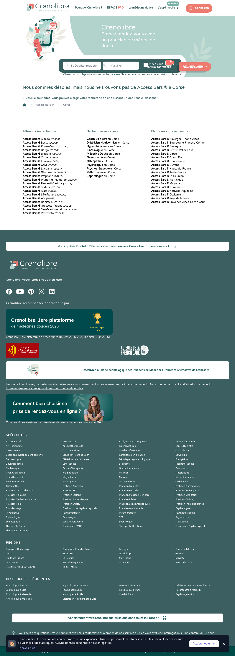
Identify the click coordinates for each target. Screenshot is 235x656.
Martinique (167, 179)
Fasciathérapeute (184, 464)
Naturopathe (69, 481)
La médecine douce (141, 7)
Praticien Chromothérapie (19, 490)
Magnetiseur (69, 477)
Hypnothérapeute (15, 472)
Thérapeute (181, 521)
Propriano (43, 176)
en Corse (103, 139)
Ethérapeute (69, 464)
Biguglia (42, 153)
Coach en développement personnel (25, 455)
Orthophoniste (127, 481)
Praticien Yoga (13, 508)
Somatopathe (13, 521)
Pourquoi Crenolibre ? (88, 7)
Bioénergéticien (127, 446)
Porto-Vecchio (45, 146)
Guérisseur (181, 468)
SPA (121, 517)
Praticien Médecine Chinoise (21, 499)
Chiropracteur (13, 450)
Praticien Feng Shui (129, 490)
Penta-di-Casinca (47, 183)
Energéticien (182, 459)
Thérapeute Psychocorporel (190, 526)
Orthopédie (181, 481)
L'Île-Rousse (44, 194)
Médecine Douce (15, 481)
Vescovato (43, 213)
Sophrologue (126, 521)
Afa (39, 198)
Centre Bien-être (184, 446)
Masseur (123, 477)
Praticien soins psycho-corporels (80, 508)
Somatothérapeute (73, 521)
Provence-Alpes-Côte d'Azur (178, 202)
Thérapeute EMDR (73, 526)
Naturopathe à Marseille (188, 590)
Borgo (40, 150)
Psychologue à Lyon (185, 594)
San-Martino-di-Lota (49, 209)
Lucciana (42, 168)
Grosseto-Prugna (47, 205)
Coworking (181, 455)
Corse (66, 104)
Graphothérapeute (129, 468)
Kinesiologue (182, 472)
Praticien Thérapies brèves (189, 504)
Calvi (39, 165)
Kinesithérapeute (15, 477)
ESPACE (115, 7)
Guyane (165, 165)
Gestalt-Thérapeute (73, 468)
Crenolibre (13, 280)
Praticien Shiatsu (71, 504)
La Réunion (167, 176)
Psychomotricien (71, 513)
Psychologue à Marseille (19, 594)
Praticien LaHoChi (72, 495)
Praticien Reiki (13, 504)
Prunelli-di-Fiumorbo (49, 179)
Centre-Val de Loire (172, 150)
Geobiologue (12, 468)
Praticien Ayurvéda (73, 486)
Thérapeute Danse (16, 526)
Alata (40, 191)
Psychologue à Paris (16, 585)
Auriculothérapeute (73, 446)
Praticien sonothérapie (131, 508)
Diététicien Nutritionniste (76, 459)
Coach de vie (182, 450)
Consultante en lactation (132, 455)
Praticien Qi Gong (184, 499)
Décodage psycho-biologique (134, 459)
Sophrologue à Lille (16, 590)
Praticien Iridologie (16, 495)
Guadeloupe (168, 161)
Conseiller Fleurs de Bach (76, 455)
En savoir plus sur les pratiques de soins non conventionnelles (44, 388)
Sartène (41, 187)
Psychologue (12, 513)
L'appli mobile (168, 7)
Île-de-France (168, 172)
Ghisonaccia (44, 172)
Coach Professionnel (130, 450)
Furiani (41, 161)
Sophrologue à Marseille (75, 585)
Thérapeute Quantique (18, 530)
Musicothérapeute (185, 477)
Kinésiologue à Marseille (19, 599)
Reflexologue (13, 517)
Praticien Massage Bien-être (134, 495)
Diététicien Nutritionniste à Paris (192, 585)
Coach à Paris (126, 594)
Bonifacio (42, 202)
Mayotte (165, 183)
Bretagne (166, 146)
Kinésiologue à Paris (129, 590)
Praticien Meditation (186, 495)
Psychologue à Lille (73, 590)
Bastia (40, 142)
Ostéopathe (12, 486)
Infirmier (123, 472)
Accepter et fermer (204, 643)
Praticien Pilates (127, 499)
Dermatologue (13, 459)
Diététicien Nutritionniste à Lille (79, 599)
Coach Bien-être (71, 450)
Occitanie (166, 194)
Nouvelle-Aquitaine (172, 191)
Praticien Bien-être (129, 486)
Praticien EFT (70, 490)
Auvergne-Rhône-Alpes (175, 139)
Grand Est (166, 157)
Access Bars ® (45, 104)
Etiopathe (124, 464)
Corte (40, 157)
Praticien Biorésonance (187, 486)
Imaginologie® (70, 472)
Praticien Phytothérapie (75, 499)
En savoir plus (26, 648)
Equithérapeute (14, 464)
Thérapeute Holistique (131, 526)
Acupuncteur (69, 441)
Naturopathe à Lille (73, 594)
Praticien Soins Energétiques (134, 504)
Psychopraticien (127, 513)
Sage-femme (182, 517)
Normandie (167, 187)
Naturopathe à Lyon (129, 585)
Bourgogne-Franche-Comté (178, 142)
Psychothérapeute (185, 513)
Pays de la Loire (170, 198)
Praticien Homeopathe (187, 490)
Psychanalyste (182, 508)
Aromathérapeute (185, 441)
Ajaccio (41, 139)
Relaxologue (69, 517)
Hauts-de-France (171, 168)
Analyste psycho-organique (133, 441)
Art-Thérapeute (14, 446)
